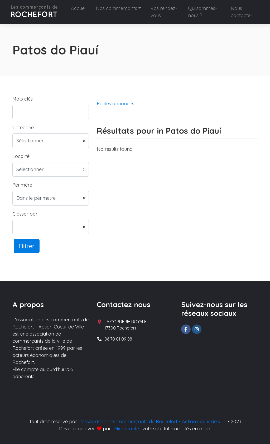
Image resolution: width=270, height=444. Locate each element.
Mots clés (22, 99)
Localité (21, 156)
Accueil (78, 8)
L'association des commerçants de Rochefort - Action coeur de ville (152, 421)
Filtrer (27, 246)
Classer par (24, 214)
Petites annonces (115, 104)
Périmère (22, 185)
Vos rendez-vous (164, 11)
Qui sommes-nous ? (202, 11)
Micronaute (126, 429)
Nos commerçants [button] (116, 8)
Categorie (23, 127)
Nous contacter (241, 11)
